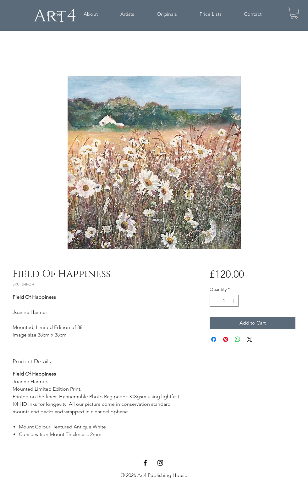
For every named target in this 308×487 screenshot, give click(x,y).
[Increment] (234, 300)
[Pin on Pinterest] (225, 339)
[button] (294, 13)
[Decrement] (214, 300)
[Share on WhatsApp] (237, 339)
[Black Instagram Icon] (160, 463)
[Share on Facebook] (213, 339)
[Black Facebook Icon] (145, 463)
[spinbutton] (224, 300)
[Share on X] (249, 339)
